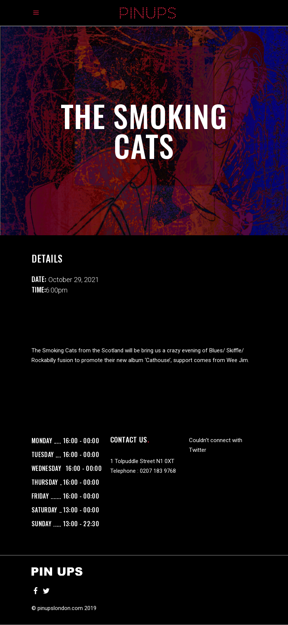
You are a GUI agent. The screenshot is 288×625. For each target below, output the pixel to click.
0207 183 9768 (158, 471)
